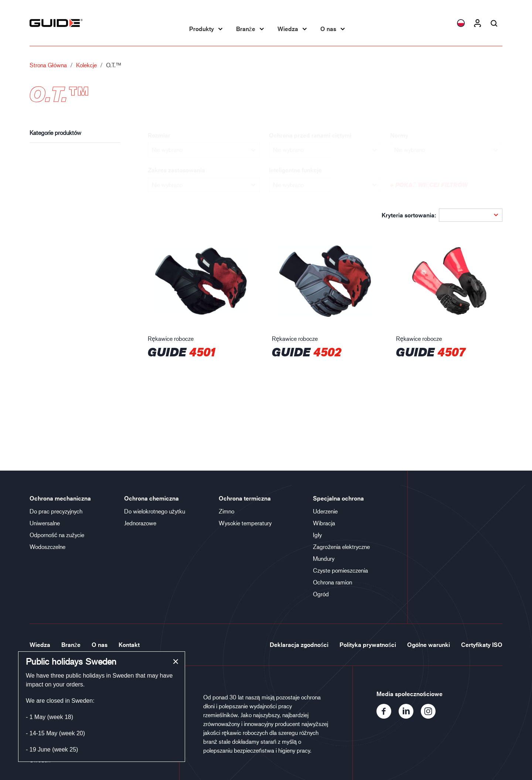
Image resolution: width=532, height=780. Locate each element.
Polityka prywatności (368, 644)
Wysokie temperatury (245, 522)
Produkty (201, 29)
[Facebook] (387, 716)
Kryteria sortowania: (409, 215)
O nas (328, 29)
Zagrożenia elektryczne (341, 546)
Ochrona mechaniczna (60, 498)
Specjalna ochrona (338, 498)
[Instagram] (431, 716)
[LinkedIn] (410, 716)
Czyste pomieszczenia (340, 570)
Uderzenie (325, 511)
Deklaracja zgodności (299, 644)
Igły (317, 534)
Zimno (226, 511)
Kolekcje (86, 64)
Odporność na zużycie (57, 534)
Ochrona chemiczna (151, 498)
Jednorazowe (140, 522)
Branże (245, 29)
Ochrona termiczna (245, 498)
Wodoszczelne (47, 546)
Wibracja (324, 522)
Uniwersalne (45, 522)
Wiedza (287, 29)
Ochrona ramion (332, 582)
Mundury (323, 558)
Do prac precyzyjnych (56, 511)
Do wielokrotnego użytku (154, 511)
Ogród (321, 593)
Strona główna (48, 64)
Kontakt (129, 644)
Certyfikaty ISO (481, 644)
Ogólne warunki (428, 644)
